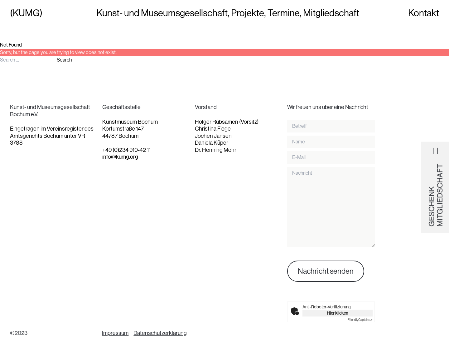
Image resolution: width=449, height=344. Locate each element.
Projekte (247, 13)
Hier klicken (337, 313)
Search (64, 60)
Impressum (115, 333)
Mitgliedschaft (331, 13)
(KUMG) (26, 13)
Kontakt (423, 13)
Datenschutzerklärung (160, 333)
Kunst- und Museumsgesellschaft (162, 13)
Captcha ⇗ (360, 320)
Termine (284, 13)
